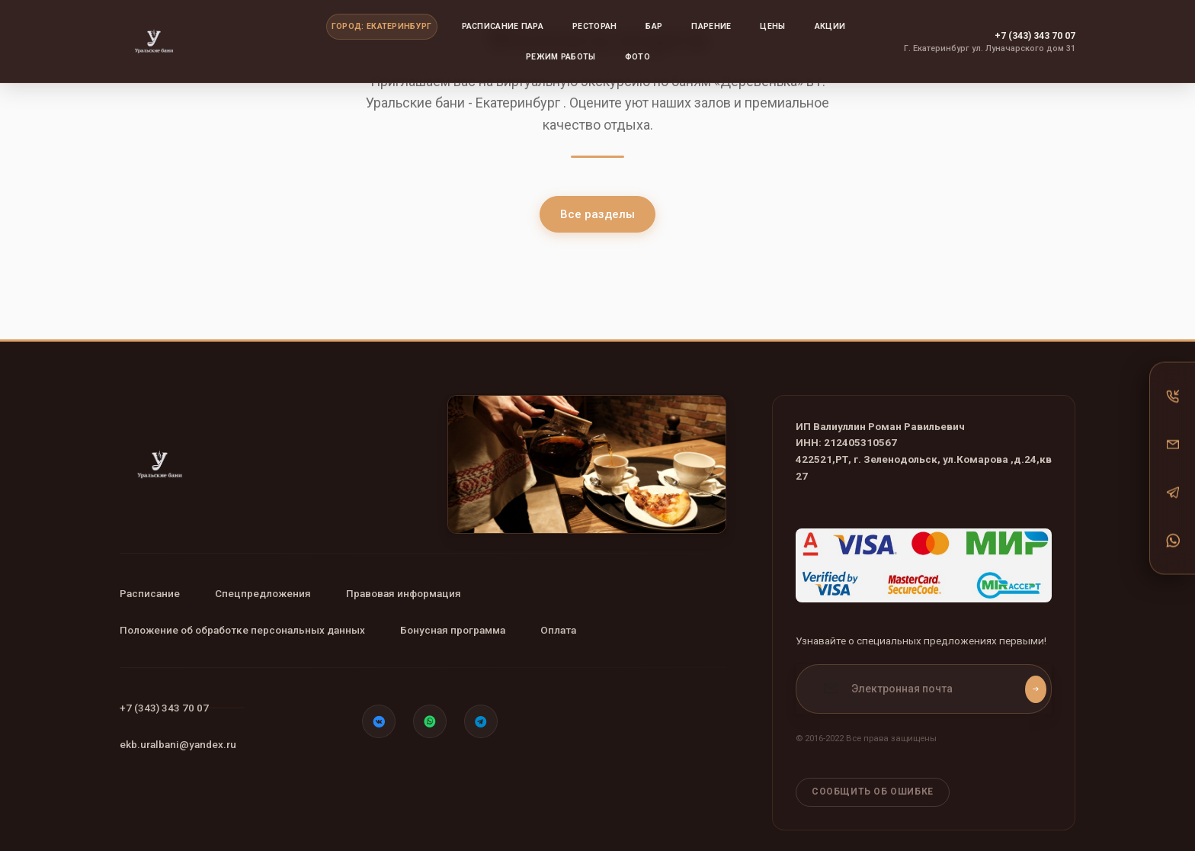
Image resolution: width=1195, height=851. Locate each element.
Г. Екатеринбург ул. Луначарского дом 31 (989, 48)
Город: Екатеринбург (382, 26)
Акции (830, 26)
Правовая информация (443, 593)
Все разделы (597, 214)
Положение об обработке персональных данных (242, 630)
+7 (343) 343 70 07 (1035, 35)
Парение (711, 26)
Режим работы (561, 57)
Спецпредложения (283, 593)
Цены (772, 26)
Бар (654, 26)
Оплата (598, 630)
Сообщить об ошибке (873, 781)
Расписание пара (503, 26)
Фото (637, 57)
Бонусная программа (472, 630)
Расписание (150, 593)
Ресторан (594, 26)
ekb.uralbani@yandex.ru (178, 744)
